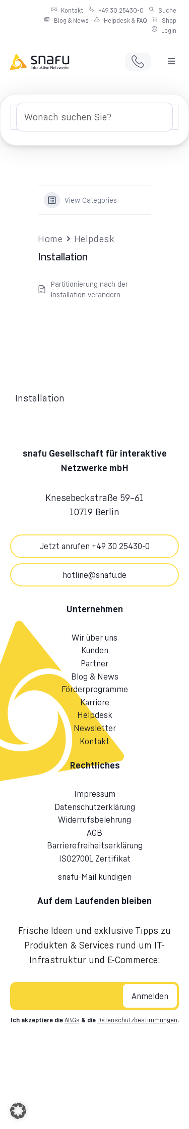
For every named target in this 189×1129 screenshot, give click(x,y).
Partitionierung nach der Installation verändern (89, 289)
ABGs (72, 1020)
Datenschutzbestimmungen (137, 1020)
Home (50, 238)
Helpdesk (94, 238)
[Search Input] (94, 117)
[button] (171, 61)
